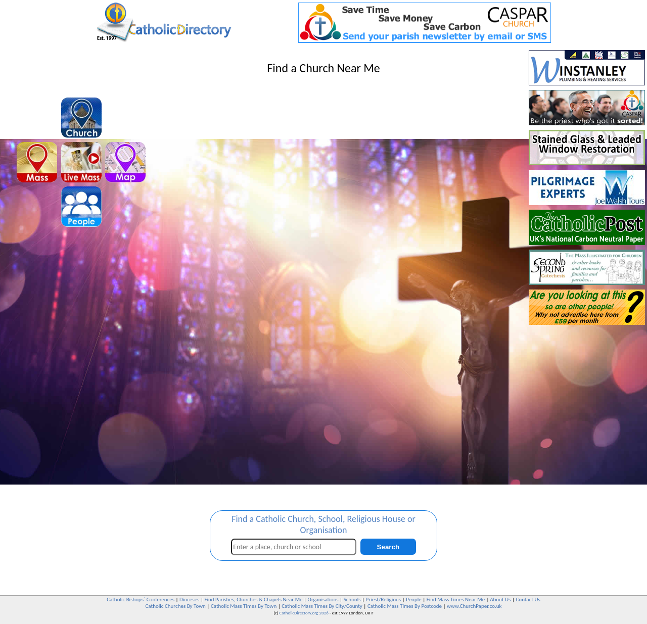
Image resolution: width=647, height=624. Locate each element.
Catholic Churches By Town (175, 606)
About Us (500, 599)
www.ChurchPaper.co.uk (474, 606)
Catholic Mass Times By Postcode (404, 606)
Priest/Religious (383, 599)
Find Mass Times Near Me (456, 599)
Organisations (323, 599)
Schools (352, 599)
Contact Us (528, 599)
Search (388, 547)
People (414, 599)
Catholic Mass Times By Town (243, 606)
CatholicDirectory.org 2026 (304, 612)
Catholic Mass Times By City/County (322, 606)
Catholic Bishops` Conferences (140, 599)
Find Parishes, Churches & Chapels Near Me (253, 599)
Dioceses (189, 599)
